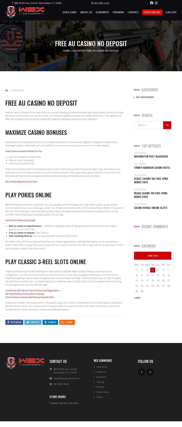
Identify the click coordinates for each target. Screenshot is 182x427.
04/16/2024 (140, 152)
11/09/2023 (17, 90)
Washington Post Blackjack (151, 156)
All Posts (78, 50)
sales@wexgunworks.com (66, 378)
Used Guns (102, 366)
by (7, 90)
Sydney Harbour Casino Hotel (152, 167)
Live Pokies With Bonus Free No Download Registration (32, 290)
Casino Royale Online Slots (150, 207)
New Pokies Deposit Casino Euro (21, 181)
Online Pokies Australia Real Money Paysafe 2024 (29, 297)
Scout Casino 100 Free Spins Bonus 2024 (151, 180)
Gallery (100, 397)
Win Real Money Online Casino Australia (24, 293)
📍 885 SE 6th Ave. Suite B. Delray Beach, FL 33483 (36, 3)
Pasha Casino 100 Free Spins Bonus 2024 (150, 194)
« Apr (137, 297)
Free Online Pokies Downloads (20, 220)
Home (66, 50)
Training (100, 381)
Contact (100, 386)
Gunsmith (101, 377)
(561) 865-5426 (100, 3)
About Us (101, 371)
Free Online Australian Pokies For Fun (23, 151)
